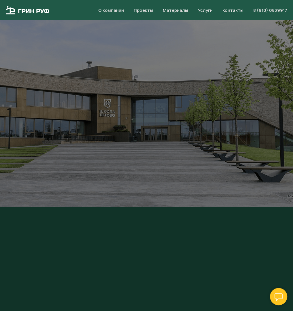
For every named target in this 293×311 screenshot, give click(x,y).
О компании (103, 11)
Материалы (169, 11)
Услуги (200, 11)
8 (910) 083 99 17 (268, 11)
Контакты (229, 11)
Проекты (136, 11)
